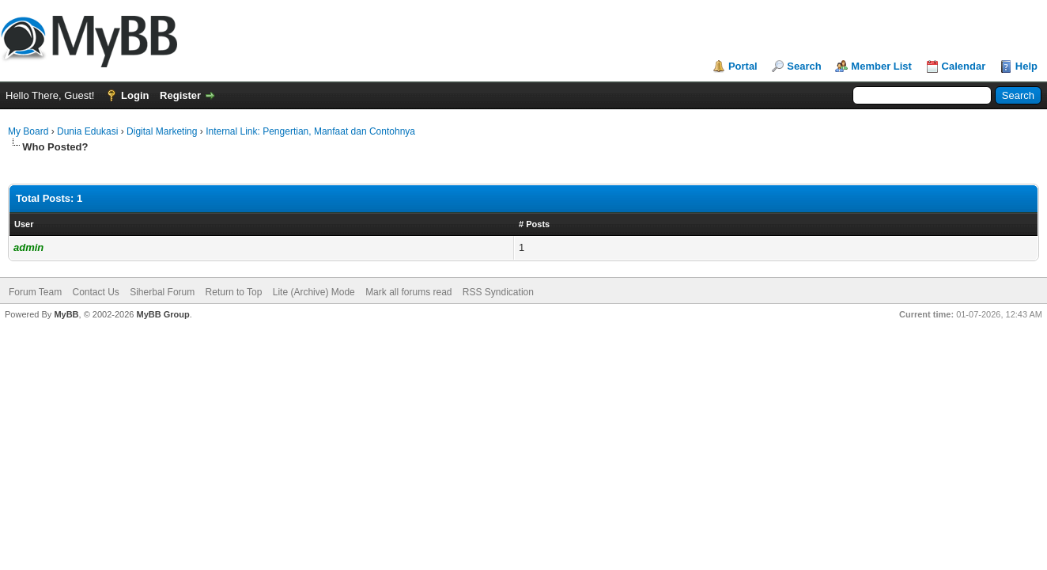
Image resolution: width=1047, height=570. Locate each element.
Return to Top (234, 292)
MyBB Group (162, 314)
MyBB (66, 314)
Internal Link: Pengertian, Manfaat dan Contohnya (310, 131)
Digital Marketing (162, 131)
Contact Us (95, 292)
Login (135, 95)
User (23, 224)
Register (180, 95)
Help (1026, 66)
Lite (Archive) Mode (314, 292)
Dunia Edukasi (87, 131)
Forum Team (35, 292)
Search (804, 66)
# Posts (534, 224)
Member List (881, 66)
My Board (28, 131)
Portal (743, 66)
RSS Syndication (498, 292)
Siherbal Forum (162, 292)
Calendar (964, 66)
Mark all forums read (408, 292)
